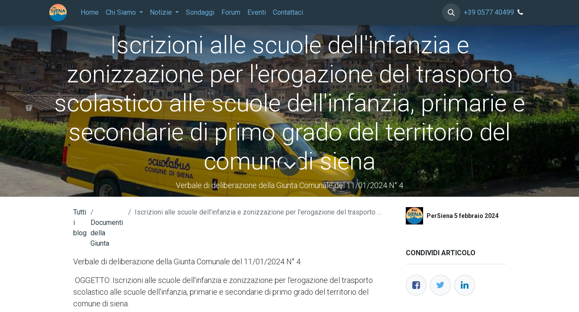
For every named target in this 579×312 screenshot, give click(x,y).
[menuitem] (89, 12)
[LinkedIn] (464, 285)
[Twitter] (440, 285)
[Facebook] (416, 285)
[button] (451, 12)
